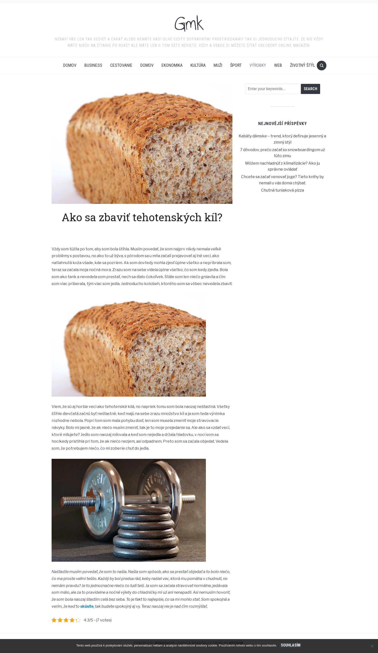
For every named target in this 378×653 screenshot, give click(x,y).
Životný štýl (302, 65)
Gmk (189, 24)
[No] (372, 646)
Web (278, 65)
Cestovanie (121, 65)
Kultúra (198, 65)
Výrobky (258, 65)
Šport (236, 65)
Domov (69, 65)
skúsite (87, 606)
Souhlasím (290, 645)
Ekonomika (172, 65)
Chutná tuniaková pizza (282, 190)
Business (93, 65)
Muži (218, 65)
